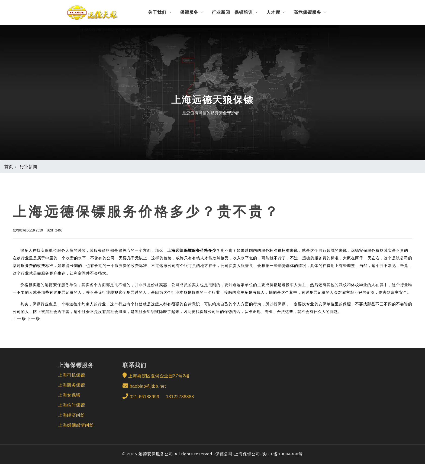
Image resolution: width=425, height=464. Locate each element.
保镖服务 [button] (190, 12)
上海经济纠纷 (71, 415)
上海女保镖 (69, 395)
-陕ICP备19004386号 (281, 454)
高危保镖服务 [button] (308, 12)
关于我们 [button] (158, 12)
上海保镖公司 (247, 454)
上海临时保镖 (71, 405)
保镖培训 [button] (244, 12)
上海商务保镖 (71, 385)
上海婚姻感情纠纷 (76, 425)
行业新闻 (221, 12)
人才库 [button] (274, 12)
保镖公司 (224, 454)
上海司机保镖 (71, 375)
